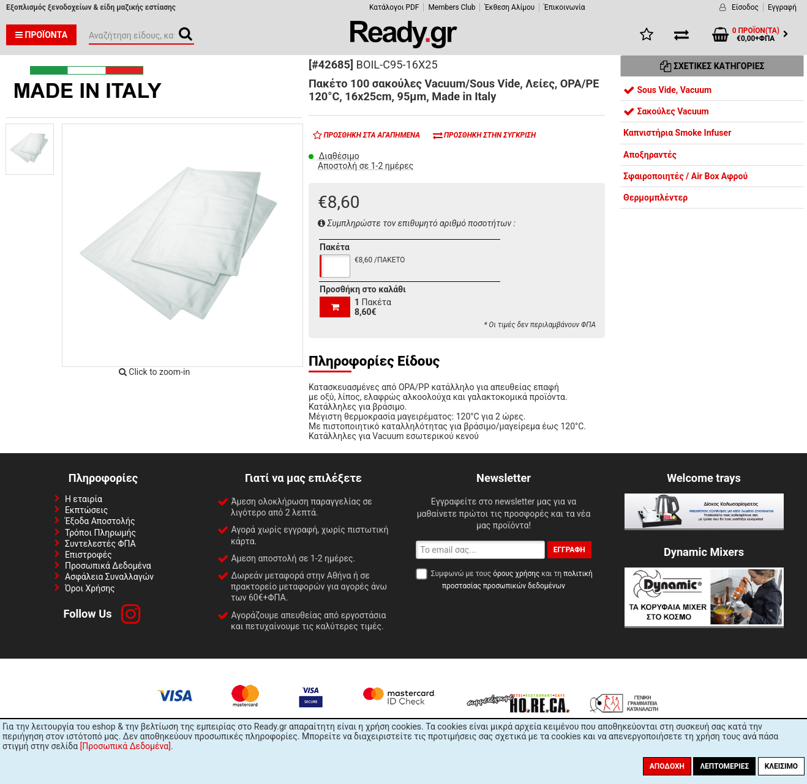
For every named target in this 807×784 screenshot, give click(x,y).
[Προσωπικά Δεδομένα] (125, 746)
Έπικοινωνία (564, 7)
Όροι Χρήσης (90, 588)
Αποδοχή (667, 766)
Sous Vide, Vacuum (667, 90)
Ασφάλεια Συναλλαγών (109, 577)
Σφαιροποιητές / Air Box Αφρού (685, 176)
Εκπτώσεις (86, 510)
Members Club (451, 7)
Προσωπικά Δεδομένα (108, 566)
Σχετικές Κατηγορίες (712, 66)
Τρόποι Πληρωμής (100, 533)
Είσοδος (745, 7)
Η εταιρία (83, 499)
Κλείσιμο (781, 766)
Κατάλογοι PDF (394, 7)
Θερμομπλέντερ (655, 197)
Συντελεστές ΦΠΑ (100, 544)
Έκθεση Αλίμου (509, 7)
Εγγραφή (782, 7)
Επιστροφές (88, 555)
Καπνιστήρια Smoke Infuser (677, 133)
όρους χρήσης (516, 573)
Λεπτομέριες (724, 766)
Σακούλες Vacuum (666, 111)
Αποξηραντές (650, 155)
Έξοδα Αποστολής (100, 521)
